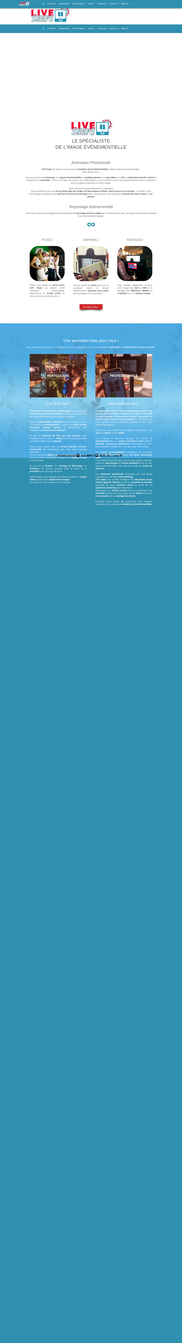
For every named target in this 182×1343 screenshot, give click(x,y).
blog (125, 4)
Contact (114, 4)
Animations (64, 4)
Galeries (101, 4)
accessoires (47, 430)
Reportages (79, 4)
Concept (51, 4)
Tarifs (91, 4)
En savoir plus (91, 306)
